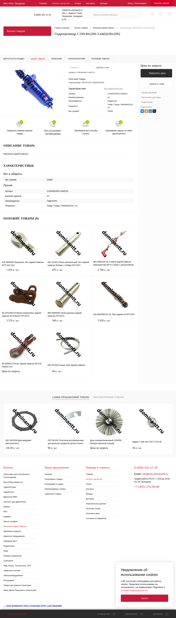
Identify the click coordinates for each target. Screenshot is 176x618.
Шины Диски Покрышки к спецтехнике (20, 590)
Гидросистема (9, 487)
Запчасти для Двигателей (14, 502)
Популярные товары (54, 479)
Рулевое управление (12, 556)
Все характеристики (113, 88)
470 (68, 272)
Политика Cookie (93, 508)
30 (136, 448)
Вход (130, 3)
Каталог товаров (27, 31)
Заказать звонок (161, 3)
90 (52, 448)
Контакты (90, 3)
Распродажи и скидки (54, 484)
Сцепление (8, 561)
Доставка (90, 499)
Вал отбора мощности (13, 482)
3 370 (23, 322)
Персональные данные (96, 504)
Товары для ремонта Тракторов (17, 585)
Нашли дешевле (149, 92)
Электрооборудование (13, 575)
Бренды (103, 3)
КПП (5, 512)
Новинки (48, 474)
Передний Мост (10, 541)
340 (68, 322)
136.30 (12, 448)
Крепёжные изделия (12, 531)
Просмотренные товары (108, 397)
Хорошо (144, 598)
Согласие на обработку (96, 518)
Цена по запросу (23, 373)
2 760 (114, 272)
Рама (5, 551)
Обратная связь (14, 614)
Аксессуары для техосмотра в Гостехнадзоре (16, 475)
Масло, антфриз (10, 521)
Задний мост (9, 492)
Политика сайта (93, 513)
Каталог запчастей (61, 3)
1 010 (23, 272)
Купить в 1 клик (157, 84)
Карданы (7, 516)
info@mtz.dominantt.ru (155, 474)
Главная (43, 3)
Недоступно (146, 102)
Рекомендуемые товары (55, 489)
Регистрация (140, 3)
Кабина (6, 507)
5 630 (114, 322)
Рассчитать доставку (151, 97)
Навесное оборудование (14, 536)
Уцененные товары (53, 494)
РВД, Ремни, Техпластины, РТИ (17, 566)
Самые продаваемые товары (70, 397)
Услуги (78, 3)
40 (68, 373)
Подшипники (8, 546)
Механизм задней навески (14, 526)
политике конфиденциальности (134, 590)
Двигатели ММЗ (10, 497)
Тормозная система (12, 570)
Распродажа (8, 580)
